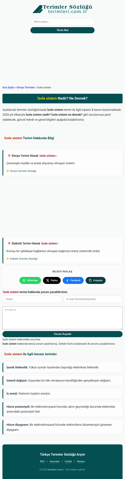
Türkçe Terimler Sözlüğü (62, 9)
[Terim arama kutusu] (62, 21)
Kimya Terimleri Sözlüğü (23, 171)
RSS (42, 461)
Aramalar (55, 461)
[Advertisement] (62, 61)
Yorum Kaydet (62, 334)
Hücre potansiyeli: (18, 406)
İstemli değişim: (17, 380)
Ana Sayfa (8, 87)
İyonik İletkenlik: (17, 367)
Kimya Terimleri (26, 87)
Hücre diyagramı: (18, 424)
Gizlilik (68, 461)
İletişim (81, 461)
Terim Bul (63, 30)
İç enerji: (12, 393)
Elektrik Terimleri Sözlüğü (24, 258)
